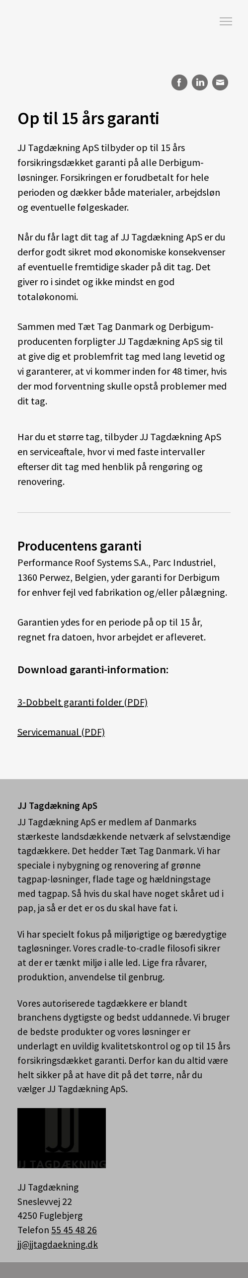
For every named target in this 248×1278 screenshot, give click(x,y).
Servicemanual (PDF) (61, 731)
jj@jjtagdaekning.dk (57, 1244)
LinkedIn (199, 82)
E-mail (221, 82)
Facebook (178, 82)
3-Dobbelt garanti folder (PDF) (82, 702)
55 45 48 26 (74, 1230)
